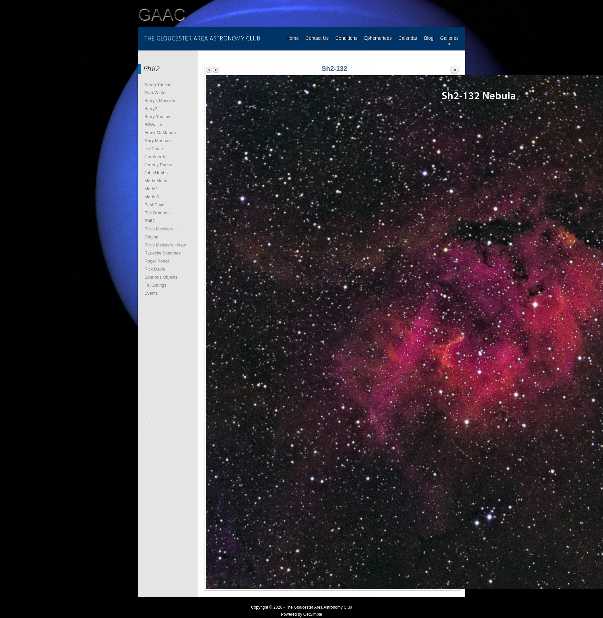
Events (151, 293)
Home (292, 38)
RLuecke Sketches (162, 252)
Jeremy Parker (158, 164)
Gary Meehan (157, 140)
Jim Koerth (154, 156)
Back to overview (455, 70)
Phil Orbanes (156, 212)
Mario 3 (151, 196)
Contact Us (317, 38)
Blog (429, 38)
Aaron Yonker (157, 84)
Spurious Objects (160, 277)
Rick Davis (154, 269)
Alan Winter (155, 92)
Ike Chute (153, 148)
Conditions (346, 38)
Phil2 (149, 220)
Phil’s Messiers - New (165, 244)
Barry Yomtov (157, 116)
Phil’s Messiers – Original (160, 232)
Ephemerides (378, 38)
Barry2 (150, 108)
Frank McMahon (160, 132)
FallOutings (155, 285)
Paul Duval (154, 204)
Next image (216, 70)
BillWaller (153, 124)
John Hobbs (155, 172)
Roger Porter (156, 261)
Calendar (407, 38)
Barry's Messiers (160, 100)
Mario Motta (155, 180)
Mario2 (151, 188)
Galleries (449, 38)
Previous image (209, 70)
